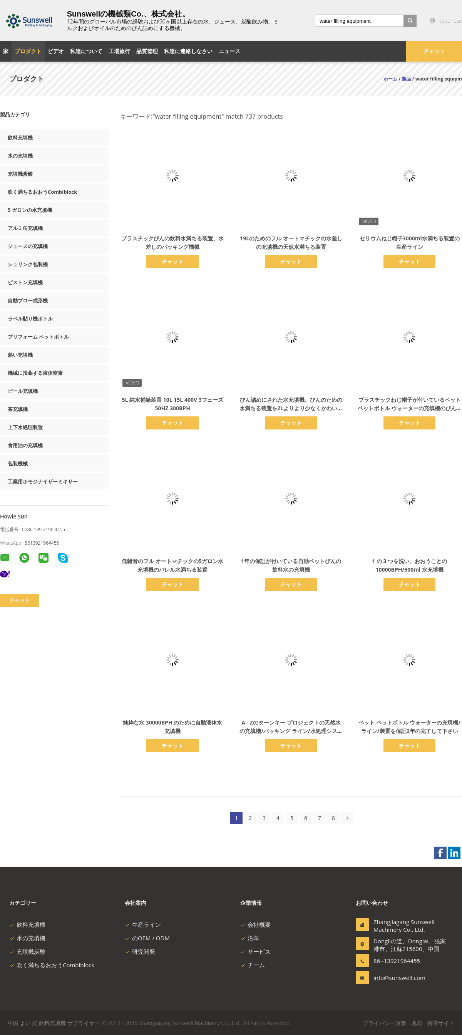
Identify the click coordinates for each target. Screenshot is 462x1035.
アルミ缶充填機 (25, 228)
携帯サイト (440, 1023)
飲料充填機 (20, 137)
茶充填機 (18, 409)
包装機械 (18, 463)
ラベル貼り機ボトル (30, 318)
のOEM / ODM (147, 938)
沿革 (249, 938)
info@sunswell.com (397, 977)
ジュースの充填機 (28, 246)
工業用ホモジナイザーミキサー (43, 481)
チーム (252, 965)
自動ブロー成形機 (28, 300)
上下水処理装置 (25, 427)
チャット (434, 51)
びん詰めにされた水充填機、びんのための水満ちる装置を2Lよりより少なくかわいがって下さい (291, 408)
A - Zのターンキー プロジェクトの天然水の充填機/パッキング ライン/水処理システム (290, 731)
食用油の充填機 (25, 445)
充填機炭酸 (20, 173)
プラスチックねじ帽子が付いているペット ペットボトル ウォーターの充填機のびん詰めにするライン (410, 408)
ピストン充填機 (25, 282)
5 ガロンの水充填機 (30, 209)
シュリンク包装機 (28, 264)
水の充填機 (20, 155)
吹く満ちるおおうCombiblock (42, 191)
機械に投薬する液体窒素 (35, 372)
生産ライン (143, 924)
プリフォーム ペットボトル (38, 336)
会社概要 (255, 924)
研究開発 (140, 951)
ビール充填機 (23, 390)
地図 (416, 1023)
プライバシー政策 (384, 1023)
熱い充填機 (20, 354)
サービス (255, 951)
